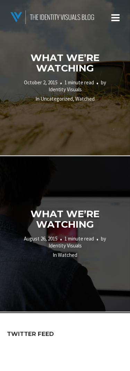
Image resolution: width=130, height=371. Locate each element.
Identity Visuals (65, 89)
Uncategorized (57, 98)
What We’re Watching (65, 62)
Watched (85, 98)
